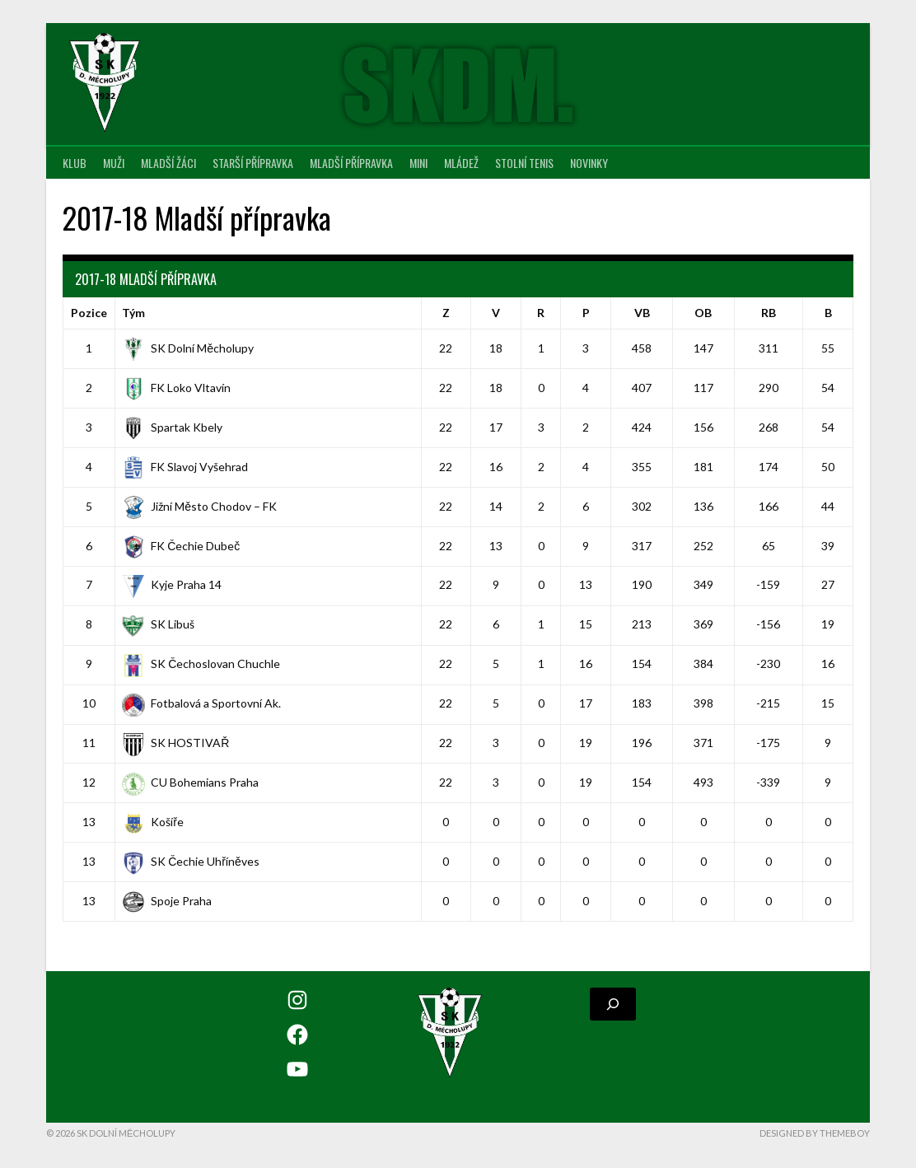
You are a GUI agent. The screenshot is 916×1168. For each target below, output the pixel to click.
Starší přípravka (253, 162)
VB (642, 313)
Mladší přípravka (351, 162)
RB (768, 313)
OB (703, 313)
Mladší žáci (168, 162)
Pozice (89, 313)
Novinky (589, 162)
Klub (74, 162)
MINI (418, 162)
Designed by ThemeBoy (814, 1133)
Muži (113, 162)
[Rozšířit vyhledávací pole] (613, 1004)
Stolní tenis (524, 162)
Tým (133, 313)
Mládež (461, 162)
